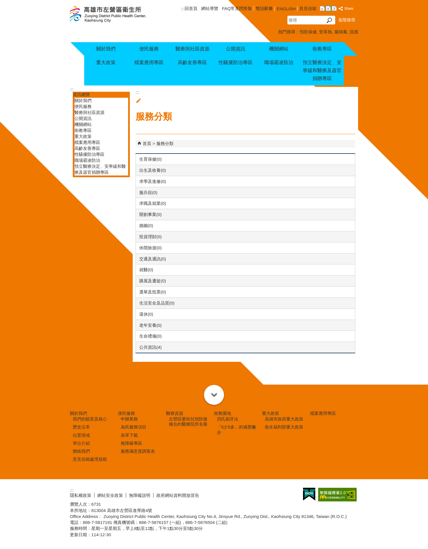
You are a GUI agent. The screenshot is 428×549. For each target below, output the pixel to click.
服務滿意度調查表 (138, 451)
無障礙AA (337, 494)
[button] (329, 20)
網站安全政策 (110, 495)
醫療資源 (174, 413)
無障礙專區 (131, 443)
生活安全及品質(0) (157, 303)
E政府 (309, 494)
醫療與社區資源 (192, 49)
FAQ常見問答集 (237, 8)
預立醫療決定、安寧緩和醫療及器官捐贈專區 (322, 70)
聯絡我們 (81, 451)
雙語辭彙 (264, 8)
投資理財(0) (150, 236)
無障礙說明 (139, 495)
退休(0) (146, 314)
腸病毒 (340, 31)
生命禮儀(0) (150, 336)
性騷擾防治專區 (236, 62)
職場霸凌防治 (278, 62)
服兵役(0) (148, 192)
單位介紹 (81, 443)
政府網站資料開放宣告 (177, 495)
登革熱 (325, 31)
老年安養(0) (150, 325)
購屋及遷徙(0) (152, 280)
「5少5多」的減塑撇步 (236, 429)
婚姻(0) (146, 225)
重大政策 (106, 62)
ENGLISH (286, 8)
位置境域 (81, 435)
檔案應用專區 (148, 62)
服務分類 (164, 143)
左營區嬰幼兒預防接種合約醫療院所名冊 (188, 421)
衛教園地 (222, 413)
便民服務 (149, 49)
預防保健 (308, 31)
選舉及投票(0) (152, 291)
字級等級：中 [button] (328, 8)
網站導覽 (209, 8)
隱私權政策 (80, 495)
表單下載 (129, 435)
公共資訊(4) (150, 347)
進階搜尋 (346, 19)
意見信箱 (307, 8)
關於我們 (106, 49)
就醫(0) (146, 269)
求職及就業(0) (152, 203)
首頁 (147, 143)
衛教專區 (322, 49)
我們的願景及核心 (90, 419)
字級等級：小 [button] (322, 8)
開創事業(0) (150, 214)
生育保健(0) (150, 159)
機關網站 (278, 49)
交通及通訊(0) (152, 258)
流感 (354, 31)
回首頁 (191, 8)
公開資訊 (235, 49)
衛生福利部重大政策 (284, 426)
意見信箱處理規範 (90, 459)
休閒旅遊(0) (150, 247)
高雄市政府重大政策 (284, 419)
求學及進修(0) (152, 181)
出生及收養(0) (152, 170)
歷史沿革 (81, 426)
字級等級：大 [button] (334, 8)
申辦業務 (129, 419)
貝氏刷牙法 (227, 419)
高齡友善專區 (192, 62)
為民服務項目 (133, 426)
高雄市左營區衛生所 (115, 14)
